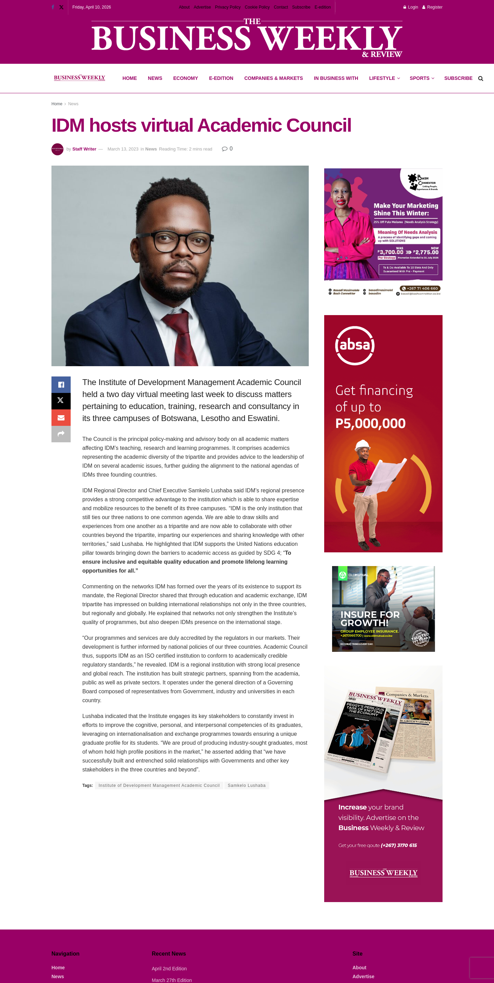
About (184, 7)
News (155, 78)
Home (129, 78)
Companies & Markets (273, 78)
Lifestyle (382, 78)
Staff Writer (84, 149)
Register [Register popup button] (432, 7)
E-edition (323, 7)
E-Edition (221, 78)
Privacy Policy (228, 7)
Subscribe (301, 7)
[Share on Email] (61, 417)
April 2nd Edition (169, 968)
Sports (422, 72)
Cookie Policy (257, 7)
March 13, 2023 (122, 149)
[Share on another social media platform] (61, 434)
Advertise (202, 7)
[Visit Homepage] (79, 78)
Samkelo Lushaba (247, 785)
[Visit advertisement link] (247, 39)
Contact (281, 7)
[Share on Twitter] (61, 401)
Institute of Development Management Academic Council (159, 785)
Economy (185, 78)
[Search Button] (480, 78)
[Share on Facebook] (61, 384)
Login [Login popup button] (410, 7)
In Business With (336, 78)
